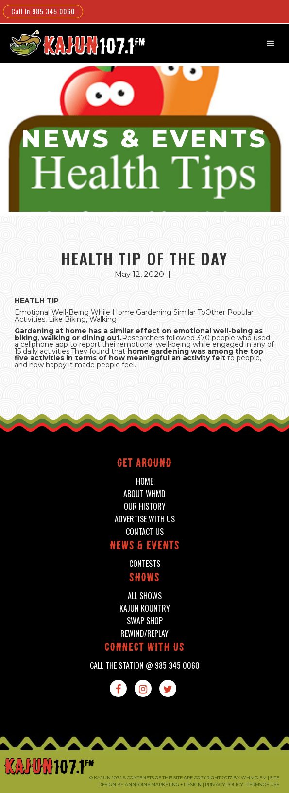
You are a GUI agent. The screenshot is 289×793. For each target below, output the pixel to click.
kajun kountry (144, 608)
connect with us (144, 648)
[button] (270, 43)
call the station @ (145, 666)
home (144, 481)
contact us (145, 532)
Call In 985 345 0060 (43, 11)
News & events (145, 546)
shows (144, 578)
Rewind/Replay (144, 634)
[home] (71, 42)
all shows (145, 596)
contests (144, 564)
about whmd (144, 494)
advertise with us (145, 519)
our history (145, 507)
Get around (144, 464)
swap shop (145, 621)
